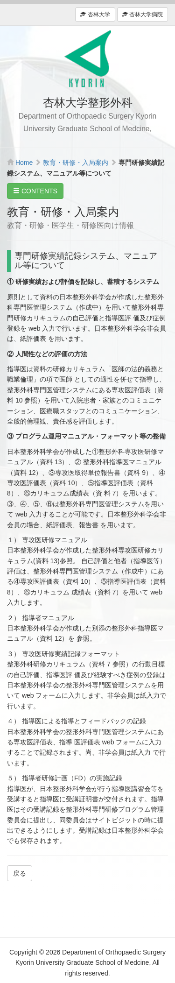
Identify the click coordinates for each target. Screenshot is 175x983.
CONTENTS (35, 191)
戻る (19, 873)
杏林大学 (95, 14)
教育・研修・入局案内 (75, 162)
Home (24, 162)
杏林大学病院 (142, 14)
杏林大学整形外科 (87, 58)
